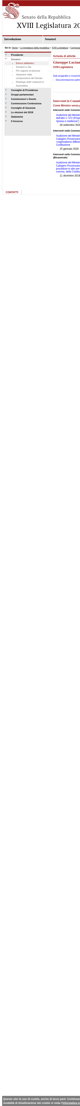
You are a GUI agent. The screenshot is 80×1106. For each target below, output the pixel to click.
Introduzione (12, 39)
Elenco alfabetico (25, 63)
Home (15, 48)
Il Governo (17, 121)
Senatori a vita (23, 67)
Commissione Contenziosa (26, 103)
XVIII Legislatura (60, 48)
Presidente (17, 55)
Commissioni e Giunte (23, 99)
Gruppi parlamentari (22, 94)
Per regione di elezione (28, 70)
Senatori (16, 59)
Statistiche (17, 116)
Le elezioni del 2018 (22, 112)
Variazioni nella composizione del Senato (29, 76)
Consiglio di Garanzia (23, 108)
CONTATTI (12, 192)
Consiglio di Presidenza (24, 90)
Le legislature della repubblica (34, 48)
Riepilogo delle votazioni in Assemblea (30, 84)
